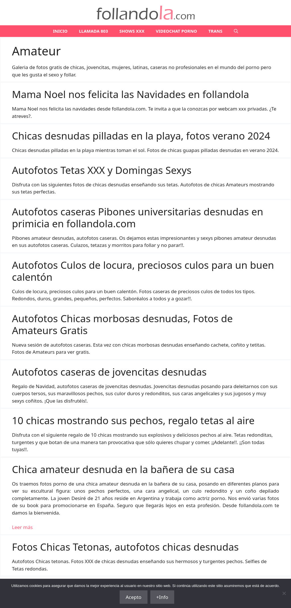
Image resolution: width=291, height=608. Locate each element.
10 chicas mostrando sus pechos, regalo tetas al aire (133, 420)
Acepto (134, 597)
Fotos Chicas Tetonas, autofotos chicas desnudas (125, 546)
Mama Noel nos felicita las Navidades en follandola (130, 94)
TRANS (215, 31)
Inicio (60, 31)
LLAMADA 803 (93, 31)
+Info (162, 597)
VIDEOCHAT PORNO (176, 31)
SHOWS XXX (131, 31)
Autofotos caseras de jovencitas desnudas (109, 371)
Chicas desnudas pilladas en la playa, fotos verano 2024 (141, 135)
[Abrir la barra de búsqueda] (236, 31)
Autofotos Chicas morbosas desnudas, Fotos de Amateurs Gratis (122, 324)
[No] (284, 593)
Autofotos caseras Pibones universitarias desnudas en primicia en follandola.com (137, 217)
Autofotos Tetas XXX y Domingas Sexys (102, 170)
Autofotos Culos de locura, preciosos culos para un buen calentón (143, 271)
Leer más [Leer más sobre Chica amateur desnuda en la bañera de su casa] (22, 527)
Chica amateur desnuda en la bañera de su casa (123, 469)
